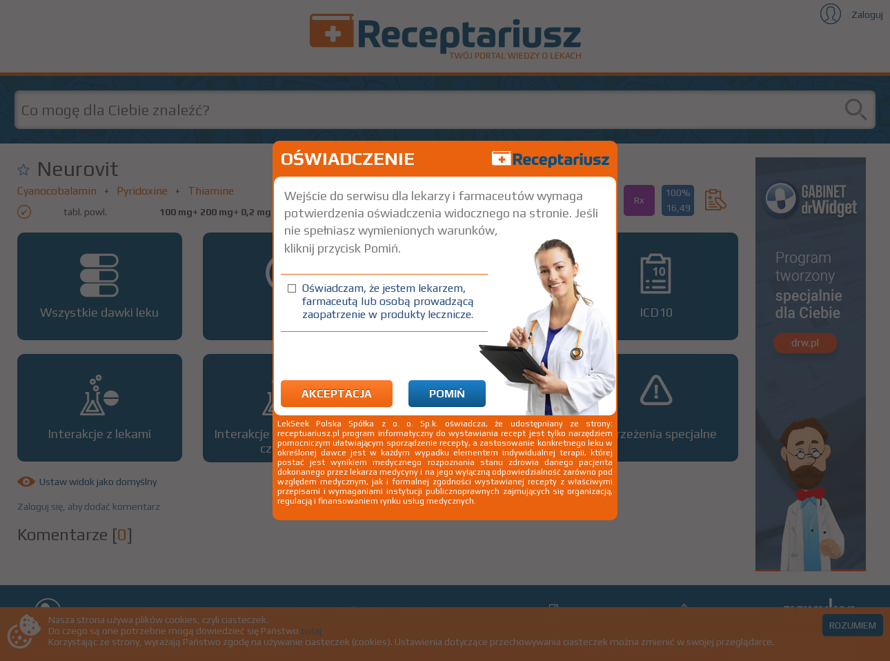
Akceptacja (336, 393)
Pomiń (447, 393)
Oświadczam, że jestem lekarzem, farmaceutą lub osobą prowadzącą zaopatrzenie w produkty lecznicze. (388, 301)
